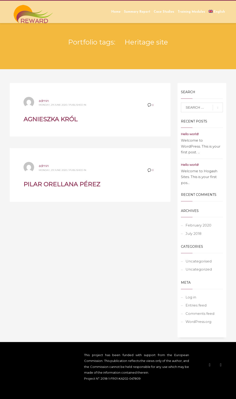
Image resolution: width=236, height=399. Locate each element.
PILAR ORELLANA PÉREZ (62, 184)
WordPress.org (198, 321)
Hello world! (190, 134)
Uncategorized (199, 269)
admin (44, 101)
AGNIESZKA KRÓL (51, 119)
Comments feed (200, 313)
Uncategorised (199, 261)
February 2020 (198, 225)
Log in (191, 297)
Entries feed (196, 305)
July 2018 (193, 233)
